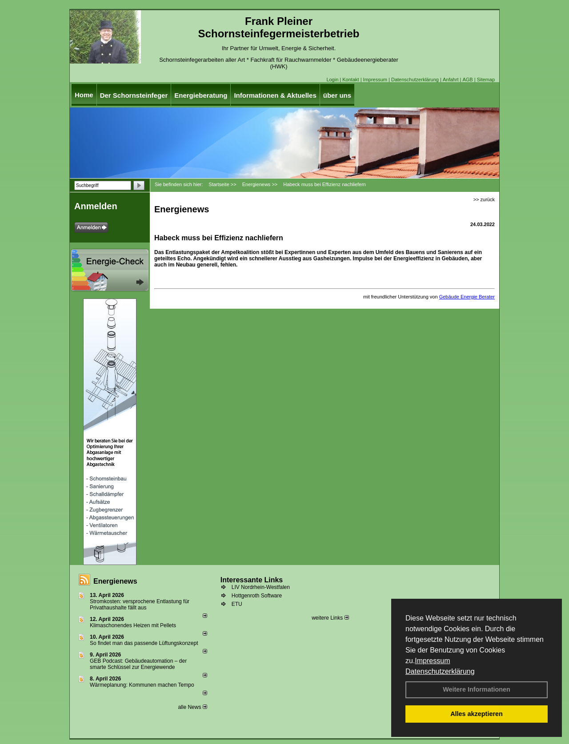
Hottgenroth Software (257, 596)
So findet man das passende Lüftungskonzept (144, 643)
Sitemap (486, 79)
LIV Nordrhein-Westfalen (261, 587)
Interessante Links (251, 580)
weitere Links (330, 618)
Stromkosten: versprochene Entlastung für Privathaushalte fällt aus (139, 604)
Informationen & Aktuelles (275, 95)
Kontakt (350, 79)
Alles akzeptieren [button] (476, 713)
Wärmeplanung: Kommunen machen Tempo (142, 685)
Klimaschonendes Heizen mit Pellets (133, 625)
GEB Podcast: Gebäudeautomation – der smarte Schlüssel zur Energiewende (138, 664)
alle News (192, 707)
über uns (337, 95)
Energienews (115, 581)
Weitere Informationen (476, 689)
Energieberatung (200, 95)
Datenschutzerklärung (440, 671)
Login (332, 79)
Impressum (432, 660)
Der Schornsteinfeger (134, 95)
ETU (237, 604)
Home (84, 95)
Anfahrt (450, 79)
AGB (467, 79)
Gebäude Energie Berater (467, 296)
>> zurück (484, 199)
